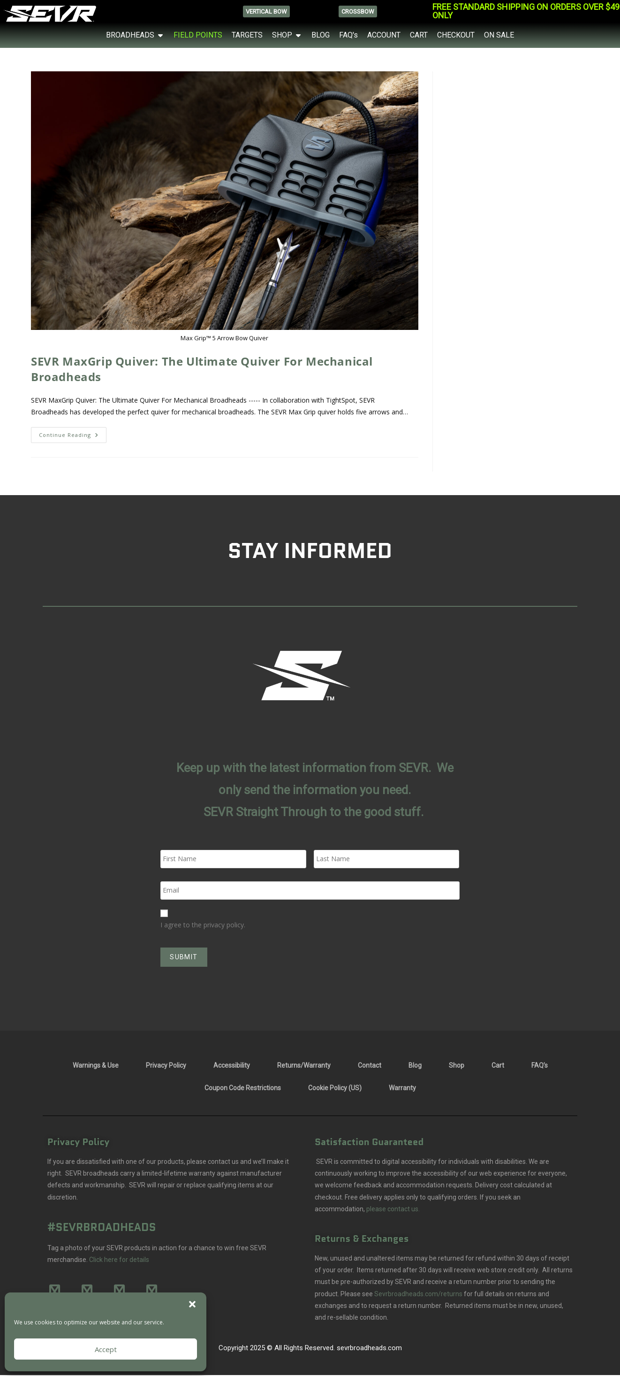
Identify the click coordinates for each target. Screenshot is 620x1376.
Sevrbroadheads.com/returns (418, 1291)
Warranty (402, 1086)
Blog (415, 1063)
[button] (192, 1304)
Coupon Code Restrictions (242, 1086)
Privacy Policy (166, 1063)
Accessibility (231, 1063)
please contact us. (392, 1206)
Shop (456, 1063)
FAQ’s (539, 1063)
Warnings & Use (96, 1063)
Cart (497, 1063)
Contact (369, 1063)
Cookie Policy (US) (335, 1086)
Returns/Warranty (304, 1063)
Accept (106, 1349)
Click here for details (119, 1257)
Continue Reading (72, 432)
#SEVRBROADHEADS (101, 1224)
